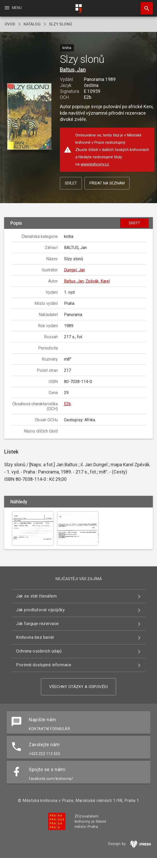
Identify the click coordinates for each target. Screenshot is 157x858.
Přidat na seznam (107, 183)
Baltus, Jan (73, 69)
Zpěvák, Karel (97, 281)
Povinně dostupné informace (43, 664)
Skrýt (134, 223)
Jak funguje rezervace (37, 623)
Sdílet (71, 183)
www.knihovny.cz (95, 164)
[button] (29, 117)
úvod (10, 24)
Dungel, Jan (74, 269)
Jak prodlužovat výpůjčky (40, 609)
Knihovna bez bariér (35, 637)
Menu (13, 8)
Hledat (144, 6)
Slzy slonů (60, 24)
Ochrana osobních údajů (39, 651)
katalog (32, 24)
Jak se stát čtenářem (36, 596)
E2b (67, 403)
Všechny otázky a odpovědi (78, 686)
